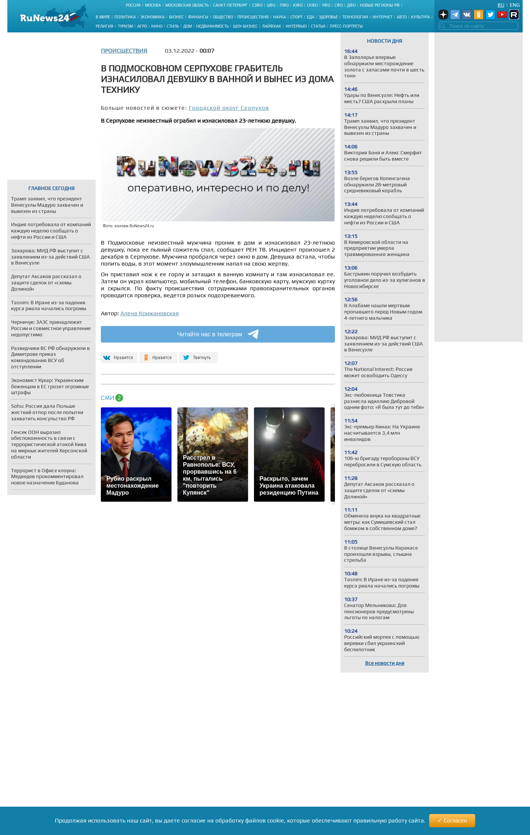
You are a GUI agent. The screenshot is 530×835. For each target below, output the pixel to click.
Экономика (152, 17)
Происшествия (253, 17)
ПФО (284, 5)
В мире (103, 17)
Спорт (296, 17)
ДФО (351, 5)
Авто (402, 17)
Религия (104, 26)
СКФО (312, 5)
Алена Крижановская (149, 313)
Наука (279, 17)
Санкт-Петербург (230, 5)
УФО (326, 5)
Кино (156, 26)
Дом (187, 26)
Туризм (125, 26)
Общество (223, 17)
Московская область (187, 5)
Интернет (382, 17)
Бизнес (176, 17)
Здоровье (328, 17)
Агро (142, 26)
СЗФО (257, 5)
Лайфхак (271, 26)
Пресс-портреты (346, 26)
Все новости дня (384, 663)
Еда (310, 17)
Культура (420, 17)
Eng (515, 5)
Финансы (198, 17)
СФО (339, 5)
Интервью (296, 26)
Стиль (173, 26)
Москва (153, 5)
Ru (501, 5)
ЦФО (271, 5)
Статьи (318, 26)
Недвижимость (212, 26)
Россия (133, 5)
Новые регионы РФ (380, 5)
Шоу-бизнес (245, 26)
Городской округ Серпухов (229, 107)
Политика (125, 17)
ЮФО (298, 5)
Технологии (355, 17)
